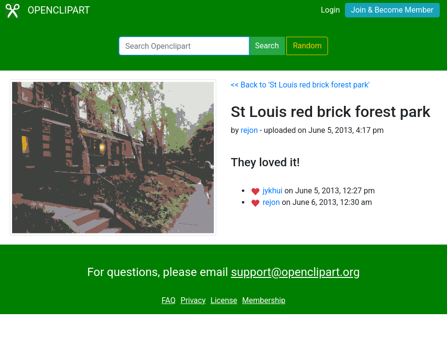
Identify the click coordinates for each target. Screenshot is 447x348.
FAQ (169, 300)
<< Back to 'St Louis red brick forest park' (300, 84)
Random (307, 45)
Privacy (193, 300)
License (223, 300)
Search (267, 45)
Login (330, 9)
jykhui (273, 190)
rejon (249, 130)
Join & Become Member (392, 9)
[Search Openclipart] (184, 46)
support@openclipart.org (295, 272)
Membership (263, 300)
